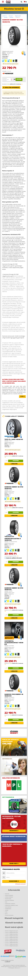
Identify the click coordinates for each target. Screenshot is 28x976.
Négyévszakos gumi (7, 51)
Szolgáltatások (8, 908)
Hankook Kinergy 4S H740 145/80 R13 (13, 487)
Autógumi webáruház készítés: (7, 961)
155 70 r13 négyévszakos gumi (11, 945)
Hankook (11, 17)
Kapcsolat (7, 893)
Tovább (22, 396)
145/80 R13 (9, 53)
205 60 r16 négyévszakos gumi (11, 940)
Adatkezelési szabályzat (10, 903)
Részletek (14, 464)
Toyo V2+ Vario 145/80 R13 (13, 439)
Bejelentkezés (14, 881)
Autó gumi (11, 15)
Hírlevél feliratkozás (9, 915)
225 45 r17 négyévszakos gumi (11, 944)
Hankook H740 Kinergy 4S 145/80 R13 (13, 695)
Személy (5, 17)
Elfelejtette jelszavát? (20, 884)
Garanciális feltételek (9, 900)
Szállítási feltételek (9, 897)
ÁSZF (6, 902)
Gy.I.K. (6, 913)
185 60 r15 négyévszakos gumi (11, 939)
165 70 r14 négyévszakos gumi (11, 937)
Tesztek (6, 910)
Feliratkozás (14, 830)
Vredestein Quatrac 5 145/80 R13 (12, 539)
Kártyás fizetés (8, 898)
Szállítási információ (11, 87)
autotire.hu (4, 15)
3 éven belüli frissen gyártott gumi (10, 63)
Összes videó (14, 863)
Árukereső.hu (12, 956)
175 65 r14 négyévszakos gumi (11, 934)
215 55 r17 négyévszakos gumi (11, 942)
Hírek (6, 912)
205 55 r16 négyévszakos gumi (11, 930)
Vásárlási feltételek (9, 895)
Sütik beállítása (8, 907)
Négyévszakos (18, 15)
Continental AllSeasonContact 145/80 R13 (13, 642)
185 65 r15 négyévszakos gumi (11, 935)
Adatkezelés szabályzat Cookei (11, 905)
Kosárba (19, 79)
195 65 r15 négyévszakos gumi (11, 932)
